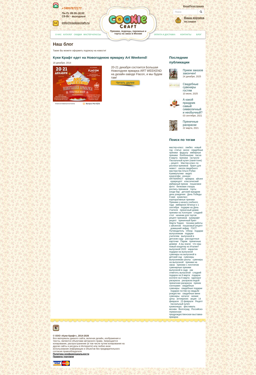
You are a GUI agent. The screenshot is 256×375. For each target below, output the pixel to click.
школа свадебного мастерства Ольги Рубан (183, 169)
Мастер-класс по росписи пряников (184, 164)
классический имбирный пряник (184, 182)
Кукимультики (176, 173)
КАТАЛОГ (67, 34)
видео (188, 173)
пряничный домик (189, 210)
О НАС (58, 34)
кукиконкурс (175, 306)
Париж (183, 241)
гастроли (194, 158)
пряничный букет (187, 220)
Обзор (189, 231)
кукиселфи (175, 176)
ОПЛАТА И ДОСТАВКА (164, 34)
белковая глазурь (185, 186)
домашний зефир (179, 228)
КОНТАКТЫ (185, 34)
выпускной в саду (178, 270)
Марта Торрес (176, 223)
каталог (185, 296)
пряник (197, 283)
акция (193, 298)
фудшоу (184, 152)
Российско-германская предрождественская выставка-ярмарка (186, 313)
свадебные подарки (191, 288)
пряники (183, 158)
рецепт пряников (178, 218)
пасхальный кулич (180, 304)
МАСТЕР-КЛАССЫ (92, 34)
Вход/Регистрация (193, 6)
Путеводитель (176, 231)
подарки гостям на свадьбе (184, 291)
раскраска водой (191, 280)
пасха (198, 155)
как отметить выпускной (181, 271)
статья (178, 150)
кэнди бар (174, 191)
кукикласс (182, 197)
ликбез (188, 147)
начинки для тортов (186, 215)
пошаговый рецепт (192, 225)
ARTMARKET (176, 178)
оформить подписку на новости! (89, 50)
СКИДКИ (78, 34)
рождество (175, 293)
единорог (196, 278)
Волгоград (184, 309)
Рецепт (199, 301)
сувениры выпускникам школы (181, 258)
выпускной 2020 (177, 249)
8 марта (173, 158)
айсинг (199, 178)
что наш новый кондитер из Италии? (185, 245)
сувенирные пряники (180, 267)
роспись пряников (178, 189)
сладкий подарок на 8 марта (185, 274)
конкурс (186, 176)
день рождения (177, 194)
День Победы (194, 194)
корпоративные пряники (182, 199)
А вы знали (185, 244)
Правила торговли (63, 356)
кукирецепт (176, 181)
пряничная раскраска (180, 283)
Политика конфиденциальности (71, 354)
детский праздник (191, 191)
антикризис (183, 298)
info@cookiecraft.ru (71, 23)
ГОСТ (194, 228)
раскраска (174, 280)
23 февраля (187, 301)
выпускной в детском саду (181, 237)
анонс (186, 150)
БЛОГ (199, 34)
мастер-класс (176, 147)
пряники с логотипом (188, 264)
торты (193, 189)
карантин (193, 249)
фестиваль (189, 306)
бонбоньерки (186, 155)
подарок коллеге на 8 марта (184, 276)
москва (173, 309)
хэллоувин (174, 285)
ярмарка (189, 178)
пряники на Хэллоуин (180, 212)
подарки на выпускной (181, 251)
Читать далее (125, 82)
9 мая (172, 197)
